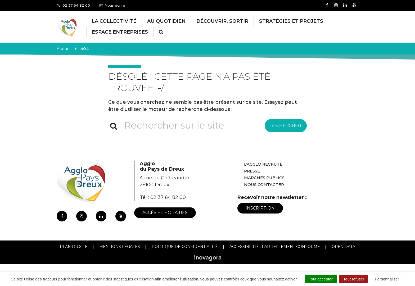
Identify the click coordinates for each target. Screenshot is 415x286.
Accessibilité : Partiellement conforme (274, 246)
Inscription (260, 208)
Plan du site (74, 246)
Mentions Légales (119, 246)
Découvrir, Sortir (222, 21)
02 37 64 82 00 (168, 197)
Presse (252, 171)
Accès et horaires (165, 212)
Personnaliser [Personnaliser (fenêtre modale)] (387, 279)
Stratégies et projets (291, 21)
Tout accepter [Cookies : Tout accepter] (321, 279)
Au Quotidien (166, 21)
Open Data (343, 246)
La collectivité (114, 21)
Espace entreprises (120, 32)
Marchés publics (264, 177)
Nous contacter (264, 184)
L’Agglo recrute (263, 164)
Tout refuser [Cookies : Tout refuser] (353, 279)
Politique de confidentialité (185, 246)
